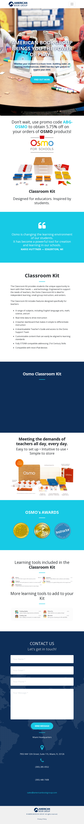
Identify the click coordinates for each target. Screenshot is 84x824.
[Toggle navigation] (72, 4)
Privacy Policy (42, 819)
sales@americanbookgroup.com (42, 792)
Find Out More (42, 79)
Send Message (42, 726)
